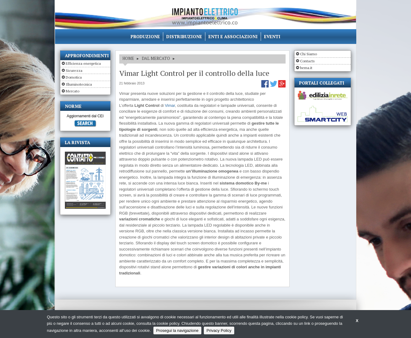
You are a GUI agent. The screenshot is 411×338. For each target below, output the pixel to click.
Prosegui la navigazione (177, 330)
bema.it (306, 67)
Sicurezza (74, 70)
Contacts (307, 61)
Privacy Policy (219, 330)
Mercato (72, 91)
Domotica (74, 77)
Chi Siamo (308, 54)
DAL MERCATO (156, 58)
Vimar (170, 105)
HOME (128, 58)
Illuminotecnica (79, 84)
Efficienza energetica (83, 63)
